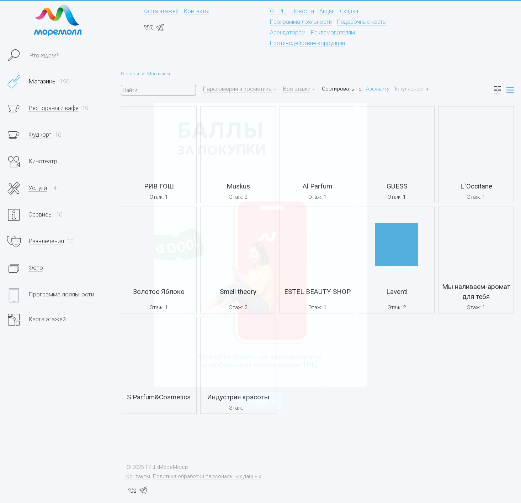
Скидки (349, 11)
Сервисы (40, 214)
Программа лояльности (301, 21)
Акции (327, 11)
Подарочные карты (362, 21)
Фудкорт (40, 134)
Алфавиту (377, 89)
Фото (35, 267)
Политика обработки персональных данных (207, 476)
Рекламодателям (333, 32)
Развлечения (46, 241)
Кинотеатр (42, 161)
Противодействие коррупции (307, 43)
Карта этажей (161, 11)
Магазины (158, 73)
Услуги (37, 187)
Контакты (196, 11)
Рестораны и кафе (53, 107)
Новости (303, 11)
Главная (130, 73)
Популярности (410, 89)
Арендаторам (287, 32)
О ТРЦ (278, 11)
